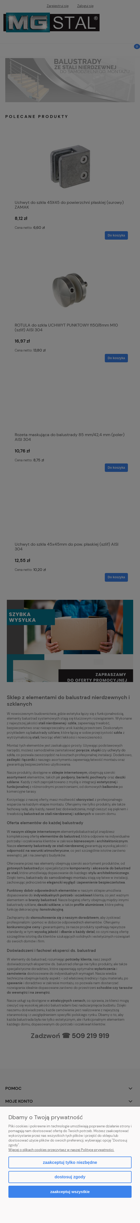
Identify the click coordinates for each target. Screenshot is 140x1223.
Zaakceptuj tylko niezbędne (70, 1162)
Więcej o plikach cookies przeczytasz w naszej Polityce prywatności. (61, 1150)
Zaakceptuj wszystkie (70, 1191)
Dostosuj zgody (70, 1177)
